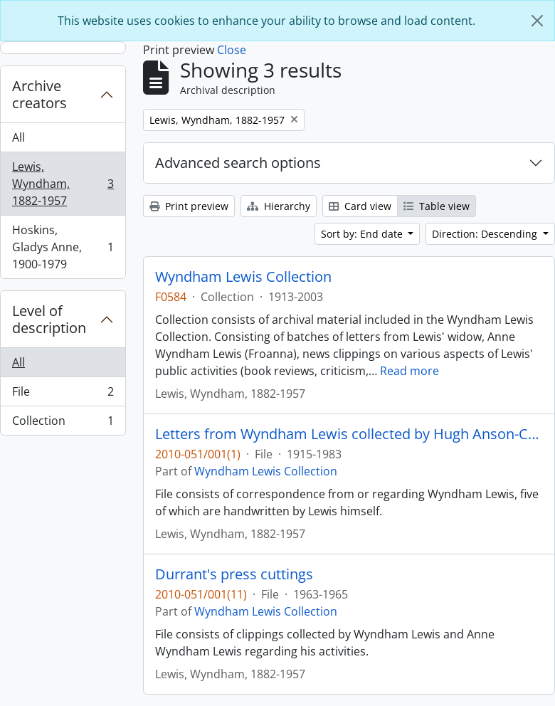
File (62, 394)
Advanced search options (238, 162)
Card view (360, 206)
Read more (409, 371)
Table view (436, 206)
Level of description (49, 319)
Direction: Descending (486, 234)
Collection (62, 423)
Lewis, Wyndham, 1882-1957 (62, 184)
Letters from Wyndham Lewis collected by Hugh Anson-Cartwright (349, 434)
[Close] (537, 21)
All (18, 137)
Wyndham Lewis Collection (243, 276)
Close (231, 50)
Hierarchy (278, 206)
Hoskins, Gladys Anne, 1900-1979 (62, 247)
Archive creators (39, 94)
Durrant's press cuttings (234, 574)
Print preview (188, 206)
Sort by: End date (363, 234)
